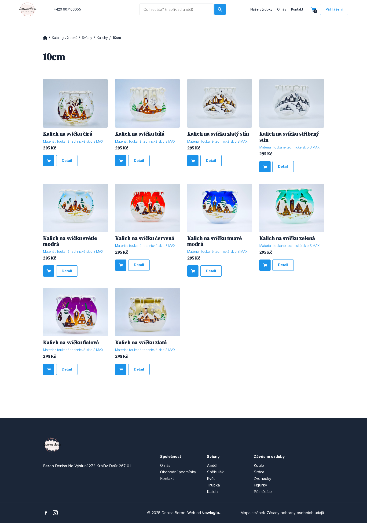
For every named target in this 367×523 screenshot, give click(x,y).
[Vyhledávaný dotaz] (176, 9)
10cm (117, 38)
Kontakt (297, 9)
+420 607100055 (67, 9)
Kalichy (102, 38)
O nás (281, 9)
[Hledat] (220, 9)
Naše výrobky (261, 9)
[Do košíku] (48, 160)
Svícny (87, 38)
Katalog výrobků (64, 38)
